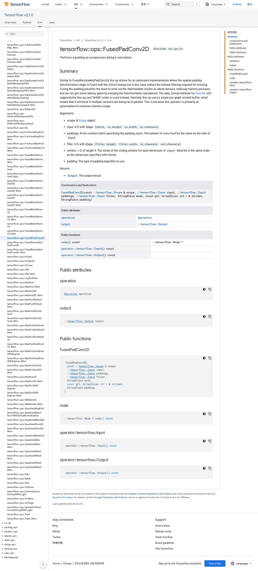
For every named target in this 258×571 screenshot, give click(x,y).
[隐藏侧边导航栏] (43, 564)
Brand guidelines (164, 542)
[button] (23, 523)
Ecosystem (96, 4)
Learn (58, 4)
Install (45, 4)
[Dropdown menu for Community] (133, 4)
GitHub (237, 4)
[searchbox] (24, 34)
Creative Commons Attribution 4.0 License (149, 493)
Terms (56, 563)
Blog (55, 525)
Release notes (163, 531)
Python (27, 22)
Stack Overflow (164, 537)
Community (122, 4)
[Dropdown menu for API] (82, 4)
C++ (110, 40)
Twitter (56, 537)
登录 (249, 4)
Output (72, 175)
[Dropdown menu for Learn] (66, 4)
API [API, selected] (76, 4)
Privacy (67, 563)
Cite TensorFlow (164, 548)
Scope (83, 120)
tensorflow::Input (153, 192)
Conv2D (201, 93)
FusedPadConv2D (72, 192)
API (78, 40)
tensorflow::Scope (109, 192)
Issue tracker (162, 525)
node (64, 242)
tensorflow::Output (154, 224)
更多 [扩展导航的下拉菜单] (143, 4)
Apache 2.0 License (62, 497)
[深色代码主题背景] (204, 289)
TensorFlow (66, 40)
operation (68, 217)
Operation (145, 217)
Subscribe (215, 563)
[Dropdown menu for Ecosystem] (107, 4)
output (65, 224)
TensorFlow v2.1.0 (18, 15)
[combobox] (182, 4)
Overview (10, 22)
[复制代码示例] (210, 289)
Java (52, 22)
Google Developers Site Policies (110, 497)
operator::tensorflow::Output (82, 255)
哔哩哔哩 (57, 542)
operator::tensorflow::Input (81, 248)
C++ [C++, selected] (40, 22)
